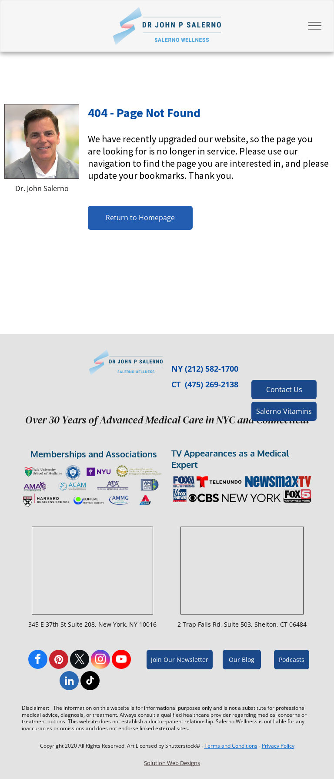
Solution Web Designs (172, 763)
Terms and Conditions (230, 745)
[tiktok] (90, 681)
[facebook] (37, 660)
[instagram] (100, 660)
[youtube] (121, 660)
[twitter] (79, 660)
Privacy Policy (278, 745)
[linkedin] (69, 681)
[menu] (315, 25)
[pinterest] (58, 660)
